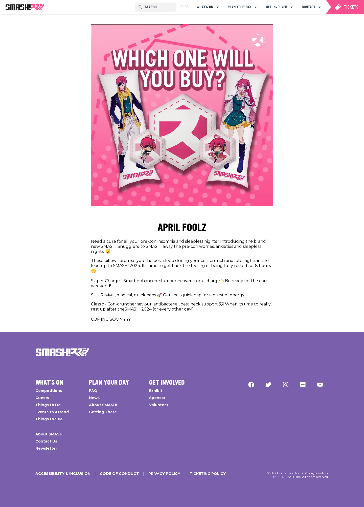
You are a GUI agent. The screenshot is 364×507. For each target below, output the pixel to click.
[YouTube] (320, 385)
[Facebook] (251, 385)
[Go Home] (62, 352)
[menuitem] (25, 7)
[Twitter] (268, 385)
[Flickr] (302, 385)
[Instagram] (285, 385)
